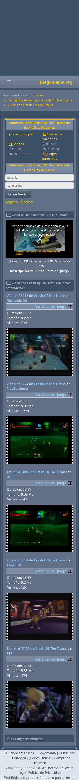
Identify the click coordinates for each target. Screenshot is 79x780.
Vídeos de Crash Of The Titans (30, 105)
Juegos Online (40, 758)
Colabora (19, 758)
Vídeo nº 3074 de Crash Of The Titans (36, 384)
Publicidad (67, 753)
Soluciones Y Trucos (19, 753)
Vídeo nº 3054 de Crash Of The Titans (36, 560)
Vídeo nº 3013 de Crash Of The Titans (36, 295)
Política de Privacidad (44, 772)
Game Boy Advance (22, 100)
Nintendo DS (17, 300)
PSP (9, 653)
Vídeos (19, 144)
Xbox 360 (14, 565)
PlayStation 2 (17, 388)
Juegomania (46, 753)
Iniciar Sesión (18, 194)
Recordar (27, 202)
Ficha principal (22, 134)
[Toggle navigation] (9, 82)
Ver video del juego (50, 306)
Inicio (39, 95)
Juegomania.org (56, 82)
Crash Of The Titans (57, 100)
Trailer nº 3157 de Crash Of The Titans (37, 648)
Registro (11, 202)
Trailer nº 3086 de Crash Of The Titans (37, 472)
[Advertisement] (38, 38)
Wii (9, 477)
